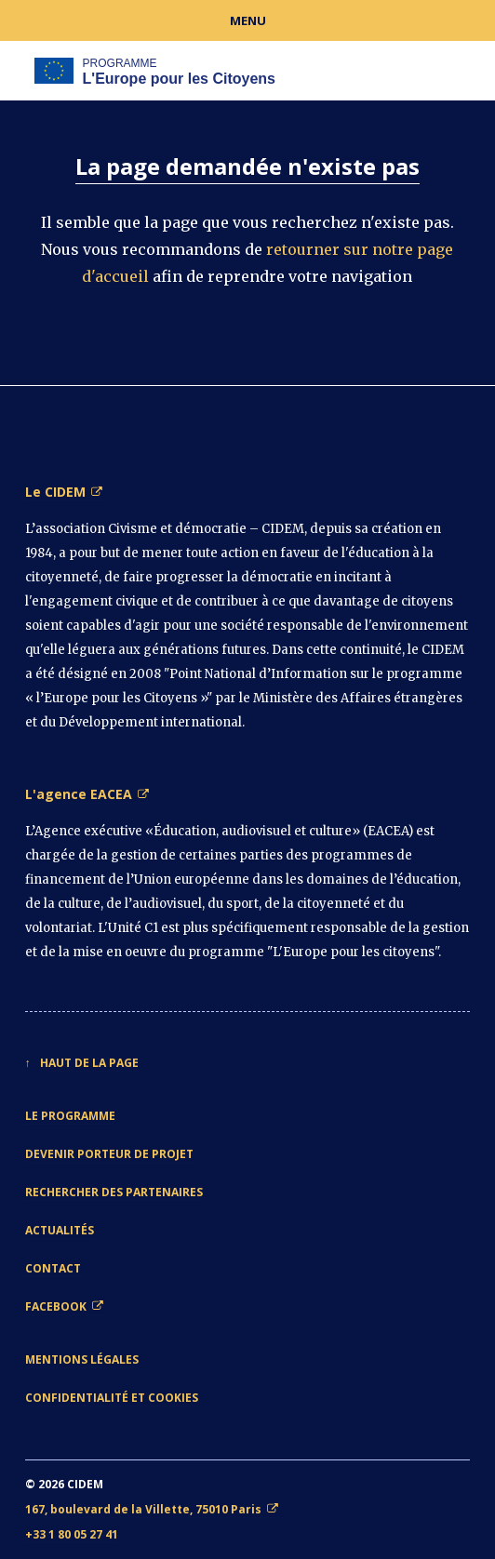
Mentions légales (82, 1359)
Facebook (56, 1306)
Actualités (59, 1230)
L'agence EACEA (78, 794)
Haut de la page (89, 1063)
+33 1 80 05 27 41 (71, 1534)
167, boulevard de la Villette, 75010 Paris (143, 1509)
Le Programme (70, 1116)
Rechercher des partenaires (114, 1192)
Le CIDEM (55, 491)
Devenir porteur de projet (109, 1154)
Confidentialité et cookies (111, 1398)
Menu (248, 20)
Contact (53, 1268)
